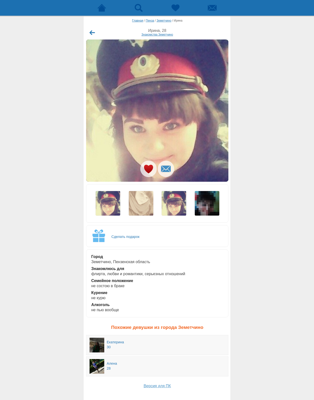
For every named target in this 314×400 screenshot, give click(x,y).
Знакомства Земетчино (157, 34)
